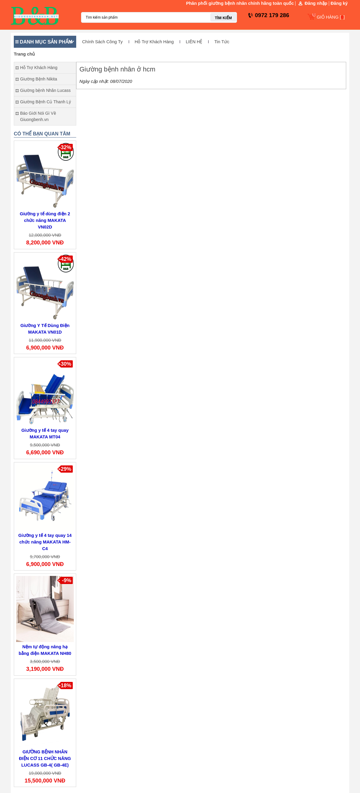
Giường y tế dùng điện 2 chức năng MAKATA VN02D (45, 220)
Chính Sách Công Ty (102, 41)
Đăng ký (339, 3)
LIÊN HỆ (194, 41)
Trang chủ (24, 54)
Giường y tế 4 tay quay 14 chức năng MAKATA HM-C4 (45, 542)
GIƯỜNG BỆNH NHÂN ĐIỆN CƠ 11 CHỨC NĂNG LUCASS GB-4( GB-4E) (45, 758)
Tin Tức (221, 41)
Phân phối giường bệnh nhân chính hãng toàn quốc (240, 3)
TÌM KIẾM (223, 18)
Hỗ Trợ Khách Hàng (154, 41)
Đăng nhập (315, 3)
